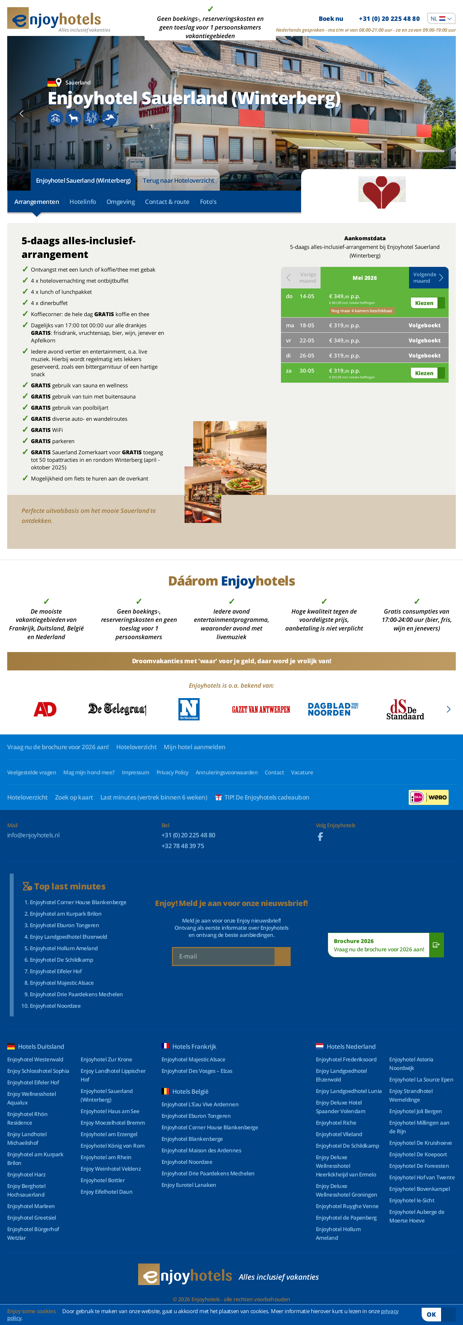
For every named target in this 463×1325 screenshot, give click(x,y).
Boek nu (369, 18)
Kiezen (424, 302)
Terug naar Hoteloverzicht (178, 180)
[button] (429, 277)
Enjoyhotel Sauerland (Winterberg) (83, 180)
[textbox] (441, 18)
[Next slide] (441, 113)
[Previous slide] (22, 113)
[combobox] (441, 18)
